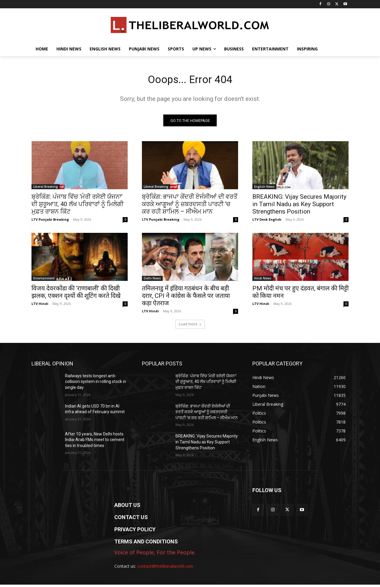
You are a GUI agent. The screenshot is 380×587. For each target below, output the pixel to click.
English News (264, 189)
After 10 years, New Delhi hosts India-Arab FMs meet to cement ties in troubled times (94, 442)
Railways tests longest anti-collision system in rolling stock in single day (95, 384)
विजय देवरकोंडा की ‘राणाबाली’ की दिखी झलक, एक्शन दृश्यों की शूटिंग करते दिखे (76, 294)
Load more (190, 326)
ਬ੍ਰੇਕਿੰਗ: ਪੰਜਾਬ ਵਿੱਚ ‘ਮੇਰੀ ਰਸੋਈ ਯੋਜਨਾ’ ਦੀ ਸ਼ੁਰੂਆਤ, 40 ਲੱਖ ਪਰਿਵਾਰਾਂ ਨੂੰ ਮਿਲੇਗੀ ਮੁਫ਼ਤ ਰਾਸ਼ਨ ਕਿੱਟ (77, 206)
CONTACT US (131, 519)
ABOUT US (127, 507)
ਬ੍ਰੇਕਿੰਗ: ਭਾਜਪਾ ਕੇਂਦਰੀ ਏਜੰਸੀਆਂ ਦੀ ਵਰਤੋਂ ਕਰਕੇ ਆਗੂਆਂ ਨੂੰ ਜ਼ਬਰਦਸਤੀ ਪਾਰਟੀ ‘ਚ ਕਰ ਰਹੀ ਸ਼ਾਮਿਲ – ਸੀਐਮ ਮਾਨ (189, 206)
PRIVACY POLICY (135, 531)
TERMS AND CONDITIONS (146, 543)
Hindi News (262, 280)
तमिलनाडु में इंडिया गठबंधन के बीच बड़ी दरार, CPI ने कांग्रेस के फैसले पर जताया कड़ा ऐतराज (186, 298)
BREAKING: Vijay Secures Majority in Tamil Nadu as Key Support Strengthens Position (299, 206)
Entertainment (44, 280)
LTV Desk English (266, 221)
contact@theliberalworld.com (165, 568)
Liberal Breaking (45, 189)
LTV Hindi (39, 305)
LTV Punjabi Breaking (50, 221)
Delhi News (152, 280)
